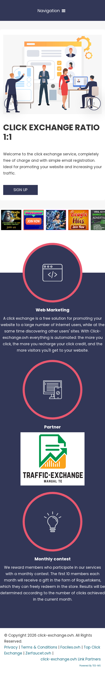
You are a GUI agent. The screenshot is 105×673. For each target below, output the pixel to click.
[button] (11, 103)
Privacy (11, 647)
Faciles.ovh (70, 647)
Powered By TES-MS (90, 665)
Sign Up (20, 189)
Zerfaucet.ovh (38, 653)
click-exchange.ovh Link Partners (71, 659)
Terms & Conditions (39, 647)
